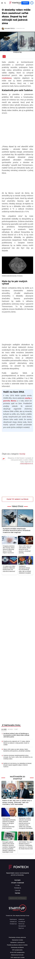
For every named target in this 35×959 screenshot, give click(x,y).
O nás (17, 885)
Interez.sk (21, 919)
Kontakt (17, 880)
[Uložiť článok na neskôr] (4, 56)
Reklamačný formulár (17, 954)
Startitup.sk (13, 919)
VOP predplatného (17, 950)
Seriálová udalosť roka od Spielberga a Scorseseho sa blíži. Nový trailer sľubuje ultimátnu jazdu (16, 735)
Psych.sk (21, 928)
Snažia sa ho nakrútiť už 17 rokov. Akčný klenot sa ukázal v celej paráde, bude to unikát (16, 743)
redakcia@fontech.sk (26, 463)
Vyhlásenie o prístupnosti (17, 942)
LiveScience (7, 78)
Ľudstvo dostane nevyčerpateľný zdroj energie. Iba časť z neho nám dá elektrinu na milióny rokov (17, 757)
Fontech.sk (13, 924)
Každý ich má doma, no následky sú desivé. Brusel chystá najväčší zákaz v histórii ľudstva (17, 765)
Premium (25, 3)
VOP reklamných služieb (17, 957)
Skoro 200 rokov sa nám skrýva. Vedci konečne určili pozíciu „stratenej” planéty (16, 750)
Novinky (22, 454)
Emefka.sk (21, 921)
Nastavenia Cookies (17, 940)
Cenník (17, 890)
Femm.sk (21, 924)
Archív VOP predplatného (17, 952)
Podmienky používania (17, 947)
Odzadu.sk (13, 921)
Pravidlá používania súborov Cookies (17, 945)
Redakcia (17, 888)
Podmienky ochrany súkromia (17, 937)
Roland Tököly (10, 28)
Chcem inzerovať (17, 882)
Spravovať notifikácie (17, 898)
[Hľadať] (5, 3)
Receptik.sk (22, 926)
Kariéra (17, 893)
